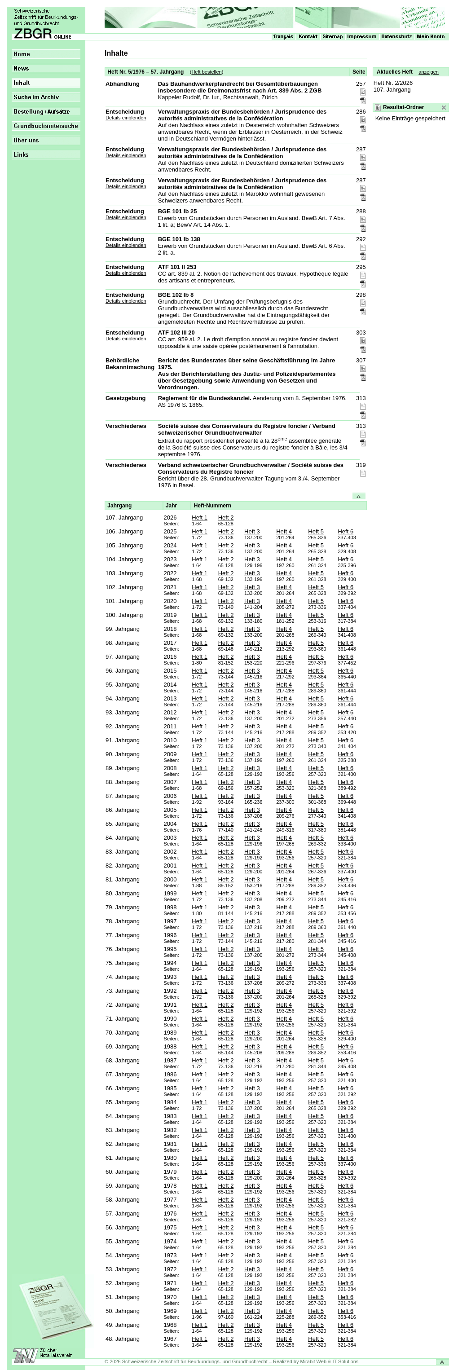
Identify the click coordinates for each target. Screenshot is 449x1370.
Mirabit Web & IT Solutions (329, 1361)
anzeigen (428, 72)
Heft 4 (284, 531)
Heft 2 (226, 517)
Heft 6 (345, 531)
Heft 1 (199, 517)
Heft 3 (252, 531)
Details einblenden (126, 117)
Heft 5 (316, 531)
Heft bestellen (206, 72)
